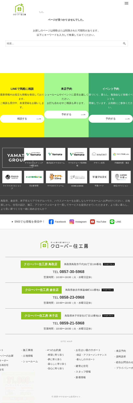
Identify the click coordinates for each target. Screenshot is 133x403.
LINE (118, 221)
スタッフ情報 (83, 371)
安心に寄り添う (56, 368)
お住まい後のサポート (88, 350)
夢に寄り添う (55, 359)
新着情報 (81, 377)
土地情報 (28, 355)
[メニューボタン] (126, 3)
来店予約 (121, 350)
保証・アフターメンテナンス (92, 354)
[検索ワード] (66, 43)
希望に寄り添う (56, 354)
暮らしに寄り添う (57, 364)
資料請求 (121, 356)
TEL (68, 272)
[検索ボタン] (124, 43)
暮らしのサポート (86, 359)
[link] (57, 221)
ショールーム (30, 361)
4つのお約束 (54, 350)
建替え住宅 (82, 366)
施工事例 (28, 350)
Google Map (108, 264)
